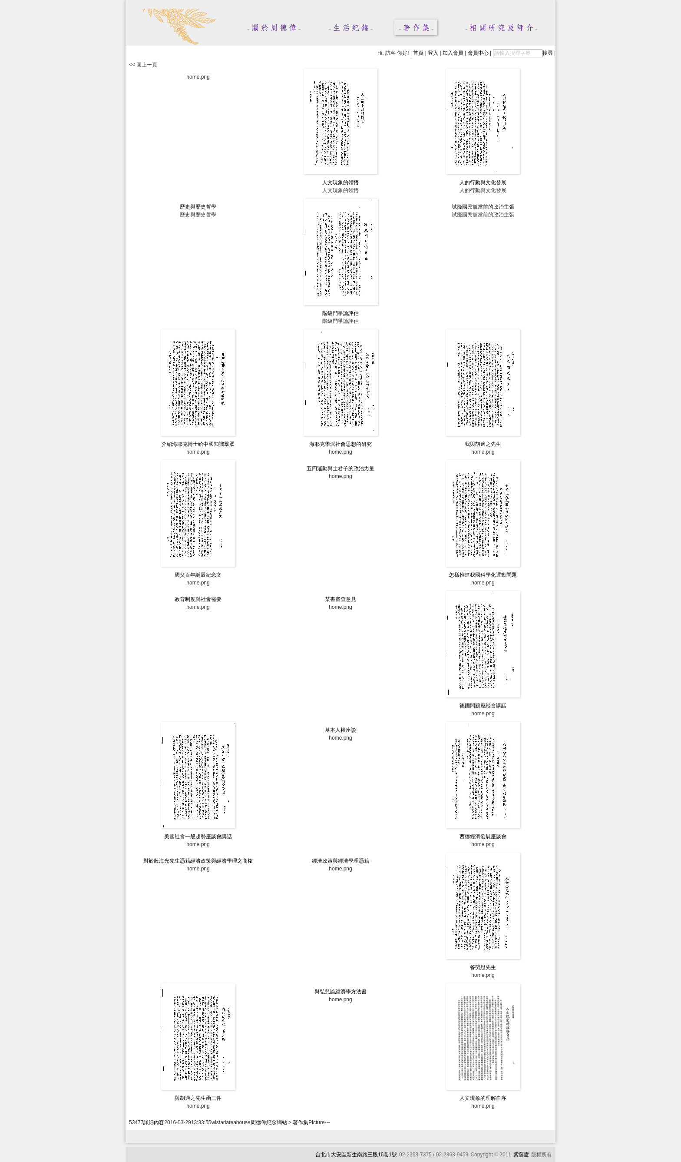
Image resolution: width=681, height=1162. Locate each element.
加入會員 (453, 53)
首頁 (418, 53)
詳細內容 (153, 1122)
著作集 (300, 1122)
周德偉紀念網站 (269, 1122)
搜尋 (547, 53)
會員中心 (478, 53)
